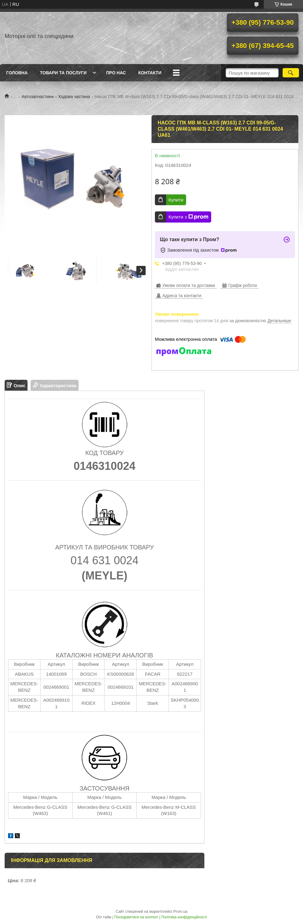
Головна (17, 72)
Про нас (116, 72)
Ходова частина (74, 96)
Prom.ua (180, 911)
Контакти (149, 72)
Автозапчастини (38, 96)
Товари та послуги (63, 72)
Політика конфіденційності (184, 917)
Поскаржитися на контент (136, 917)
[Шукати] (291, 72)
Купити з (188, 217)
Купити (176, 199)
